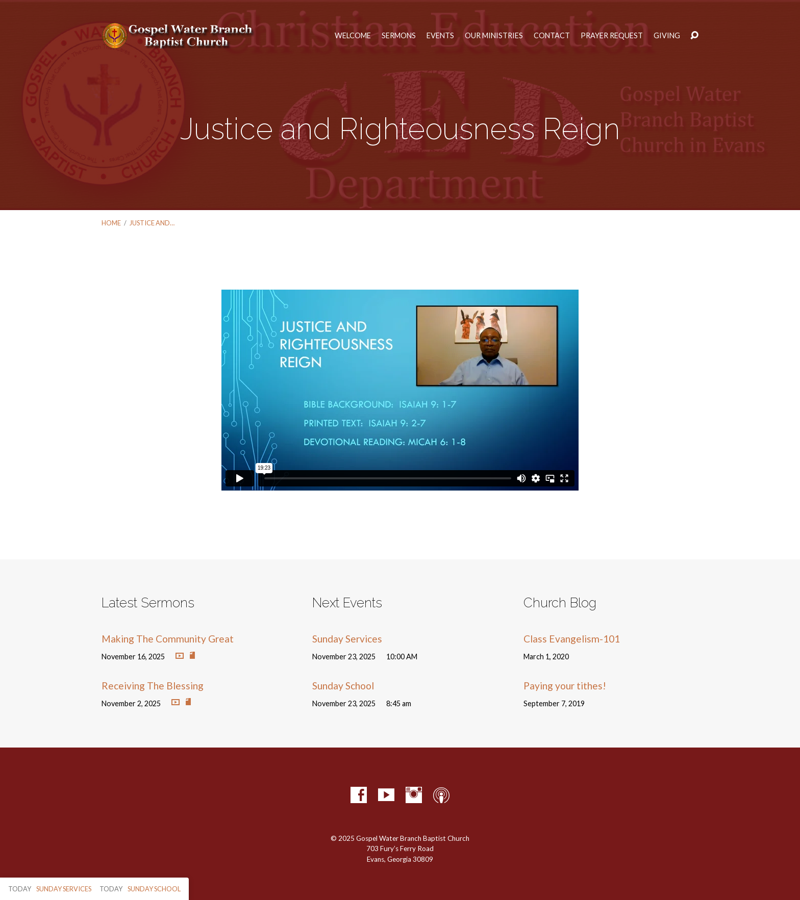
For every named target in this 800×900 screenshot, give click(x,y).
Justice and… (152, 223)
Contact (552, 35)
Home (111, 223)
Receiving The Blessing (153, 685)
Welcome (353, 35)
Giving (667, 35)
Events (440, 35)
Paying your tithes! (564, 685)
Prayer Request (612, 35)
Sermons (399, 35)
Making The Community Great (168, 639)
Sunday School (343, 685)
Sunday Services (347, 639)
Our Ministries (494, 35)
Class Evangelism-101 (571, 639)
